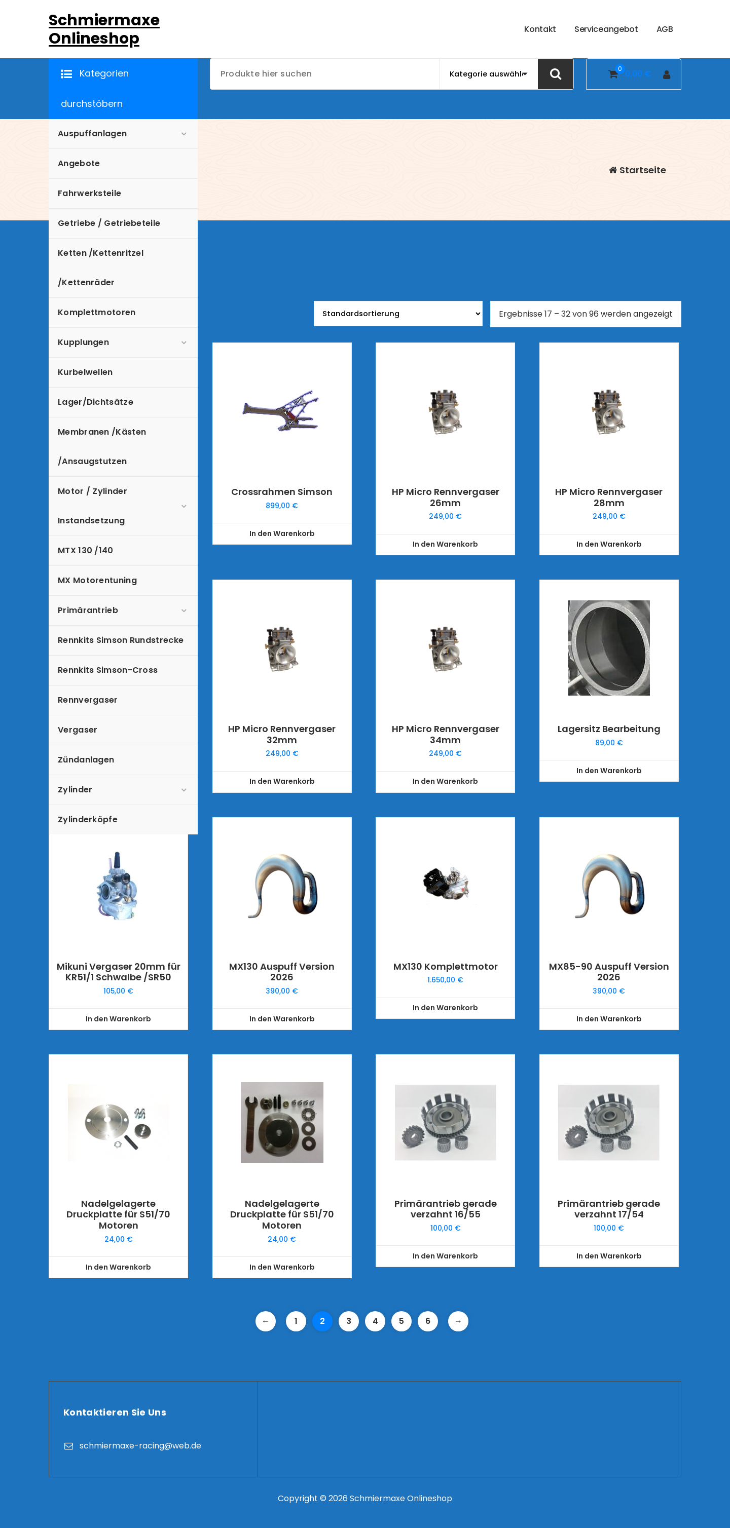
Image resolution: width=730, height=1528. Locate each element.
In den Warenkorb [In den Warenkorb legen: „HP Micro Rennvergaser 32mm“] (282, 781)
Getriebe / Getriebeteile (109, 223)
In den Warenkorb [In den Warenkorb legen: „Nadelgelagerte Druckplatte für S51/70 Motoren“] (118, 1267)
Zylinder (75, 789)
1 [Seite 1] (296, 1321)
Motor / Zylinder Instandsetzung (92, 505)
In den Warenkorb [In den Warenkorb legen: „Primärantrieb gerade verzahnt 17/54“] (609, 1256)
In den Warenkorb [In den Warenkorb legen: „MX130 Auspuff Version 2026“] (282, 1019)
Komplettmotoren (97, 312)
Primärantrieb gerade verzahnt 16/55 (445, 1209)
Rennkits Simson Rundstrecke (121, 640)
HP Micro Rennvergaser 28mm (609, 497)
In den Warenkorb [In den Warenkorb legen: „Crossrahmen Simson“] (282, 533)
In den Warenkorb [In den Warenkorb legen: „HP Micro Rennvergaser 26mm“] (445, 544)
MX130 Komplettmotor (445, 966)
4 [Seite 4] (375, 1321)
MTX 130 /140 (86, 550)
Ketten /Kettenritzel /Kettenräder (100, 267)
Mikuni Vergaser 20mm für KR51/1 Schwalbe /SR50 (118, 972)
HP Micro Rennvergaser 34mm (445, 734)
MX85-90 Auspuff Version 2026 (609, 972)
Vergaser (77, 730)
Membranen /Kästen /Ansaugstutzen (102, 446)
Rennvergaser (88, 700)
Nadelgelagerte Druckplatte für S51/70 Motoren (118, 1214)
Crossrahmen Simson (282, 492)
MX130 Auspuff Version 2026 (282, 972)
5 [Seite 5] (401, 1321)
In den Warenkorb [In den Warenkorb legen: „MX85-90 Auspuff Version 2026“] (609, 1019)
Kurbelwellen (85, 372)
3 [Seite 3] (348, 1321)
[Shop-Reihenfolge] (398, 313)
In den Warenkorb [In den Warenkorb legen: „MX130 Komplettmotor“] (445, 1008)
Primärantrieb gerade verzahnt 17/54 (609, 1209)
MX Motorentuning (97, 580)
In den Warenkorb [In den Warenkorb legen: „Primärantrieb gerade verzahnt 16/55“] (445, 1256)
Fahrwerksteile (89, 193)
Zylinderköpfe (88, 819)
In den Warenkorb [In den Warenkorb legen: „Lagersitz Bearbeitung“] (609, 771)
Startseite (637, 170)
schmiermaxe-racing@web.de (140, 1445)
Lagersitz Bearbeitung (609, 729)
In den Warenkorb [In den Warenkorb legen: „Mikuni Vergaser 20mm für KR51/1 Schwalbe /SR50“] (118, 1019)
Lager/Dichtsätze (95, 402)
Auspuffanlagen (92, 133)
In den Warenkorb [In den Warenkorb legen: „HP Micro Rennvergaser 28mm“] (609, 544)
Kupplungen (83, 342)
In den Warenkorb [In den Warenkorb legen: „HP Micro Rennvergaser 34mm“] (445, 781)
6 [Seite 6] (427, 1321)
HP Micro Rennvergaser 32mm (282, 734)
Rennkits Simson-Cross (108, 670)
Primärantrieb (88, 610)
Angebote (79, 163)
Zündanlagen (86, 760)
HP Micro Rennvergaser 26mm (445, 497)
